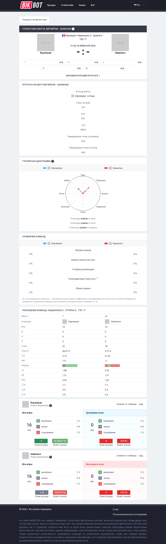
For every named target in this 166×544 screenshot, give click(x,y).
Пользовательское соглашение (130, 514)
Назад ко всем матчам (34, 19)
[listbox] (139, 5)
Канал (82, 5)
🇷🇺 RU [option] (137, 5)
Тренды (51, 5)
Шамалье (113, 168)
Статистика (67, 5)
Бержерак (52, 168)
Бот (93, 5)
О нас (116, 509)
